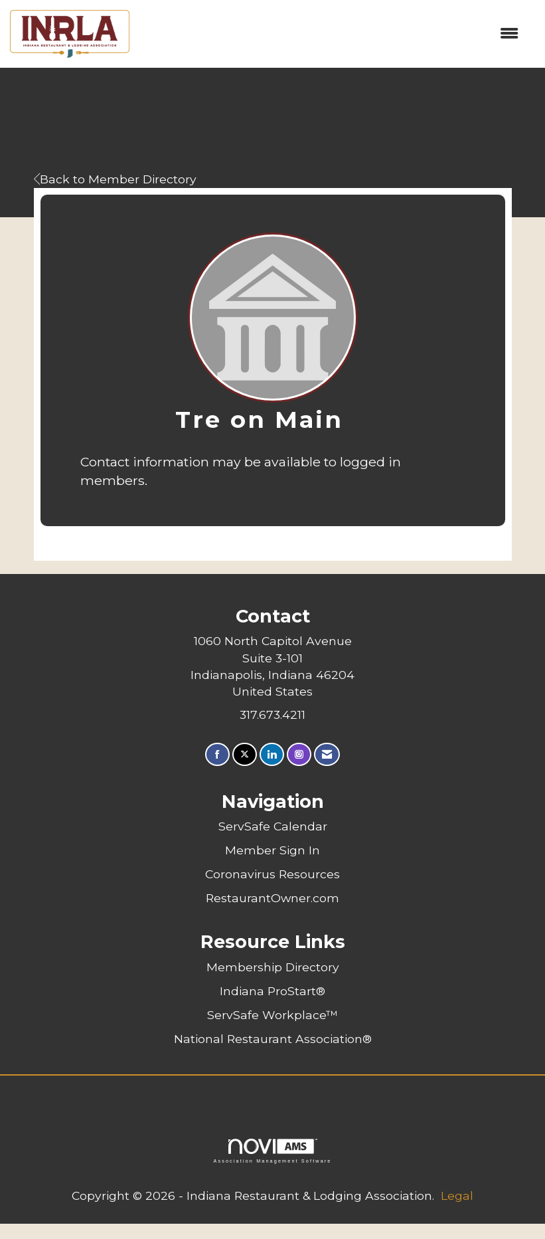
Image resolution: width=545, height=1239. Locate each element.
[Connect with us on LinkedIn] (272, 754)
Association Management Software (272, 1151)
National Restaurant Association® (273, 1039)
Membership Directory (272, 967)
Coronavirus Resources (272, 874)
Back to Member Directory (115, 179)
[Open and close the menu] (330, 34)
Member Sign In (272, 850)
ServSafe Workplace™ (272, 1015)
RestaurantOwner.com (272, 898)
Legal (457, 1195)
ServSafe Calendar (272, 826)
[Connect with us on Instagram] (299, 754)
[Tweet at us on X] (244, 754)
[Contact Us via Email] (327, 754)
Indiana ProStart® (272, 991)
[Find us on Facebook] (217, 754)
